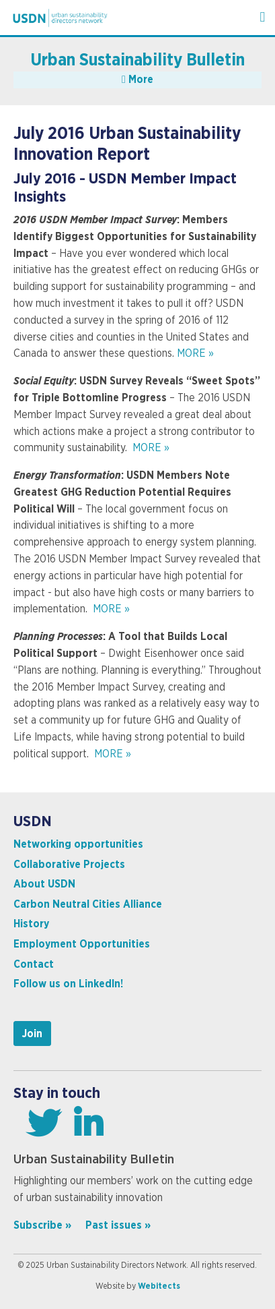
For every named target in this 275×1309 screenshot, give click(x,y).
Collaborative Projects (69, 864)
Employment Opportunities (81, 944)
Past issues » (118, 1225)
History (31, 924)
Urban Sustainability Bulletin (137, 60)
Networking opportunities (78, 844)
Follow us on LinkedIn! (68, 984)
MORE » (195, 353)
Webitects (159, 1286)
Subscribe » (42, 1225)
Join (32, 1033)
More (137, 79)
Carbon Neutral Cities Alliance (87, 904)
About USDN (44, 884)
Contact (33, 964)
